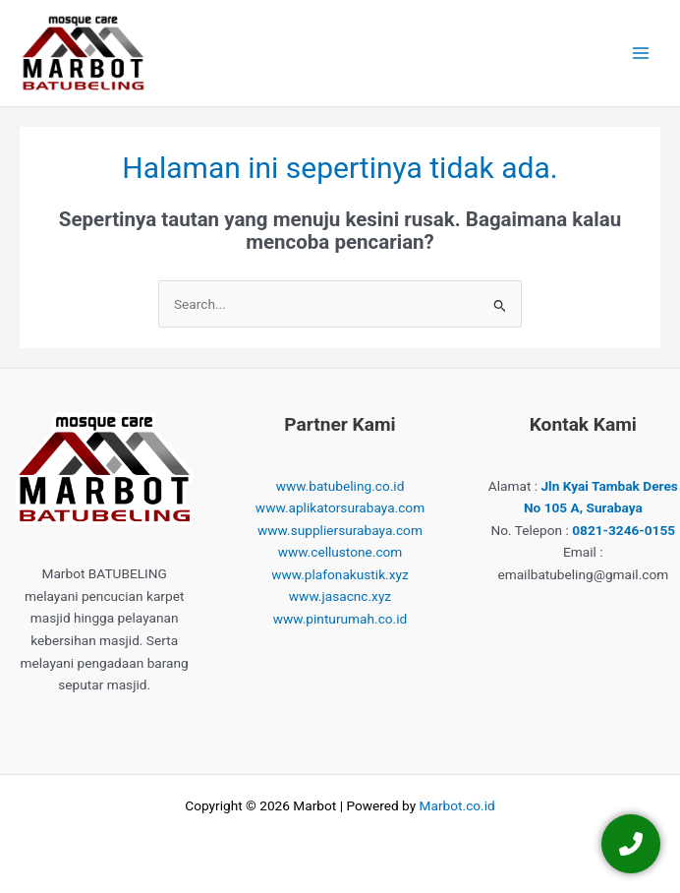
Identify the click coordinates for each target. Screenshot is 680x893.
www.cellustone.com (340, 552)
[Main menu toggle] (641, 53)
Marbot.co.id (457, 805)
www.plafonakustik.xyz (339, 574)
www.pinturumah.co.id (340, 618)
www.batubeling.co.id (340, 486)
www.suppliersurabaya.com (340, 530)
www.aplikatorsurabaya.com (340, 507)
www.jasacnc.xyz (340, 596)
